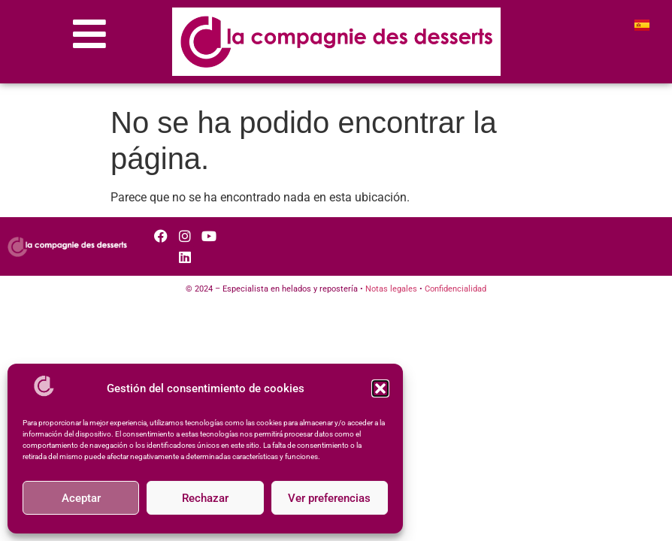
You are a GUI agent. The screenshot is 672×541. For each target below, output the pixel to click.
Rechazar (205, 498)
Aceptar (81, 498)
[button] (380, 388)
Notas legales (391, 289)
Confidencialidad (455, 289)
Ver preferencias (329, 498)
